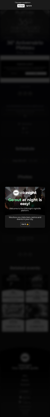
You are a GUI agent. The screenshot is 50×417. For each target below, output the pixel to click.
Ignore (29, 6)
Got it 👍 (25, 224)
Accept (21, 6)
